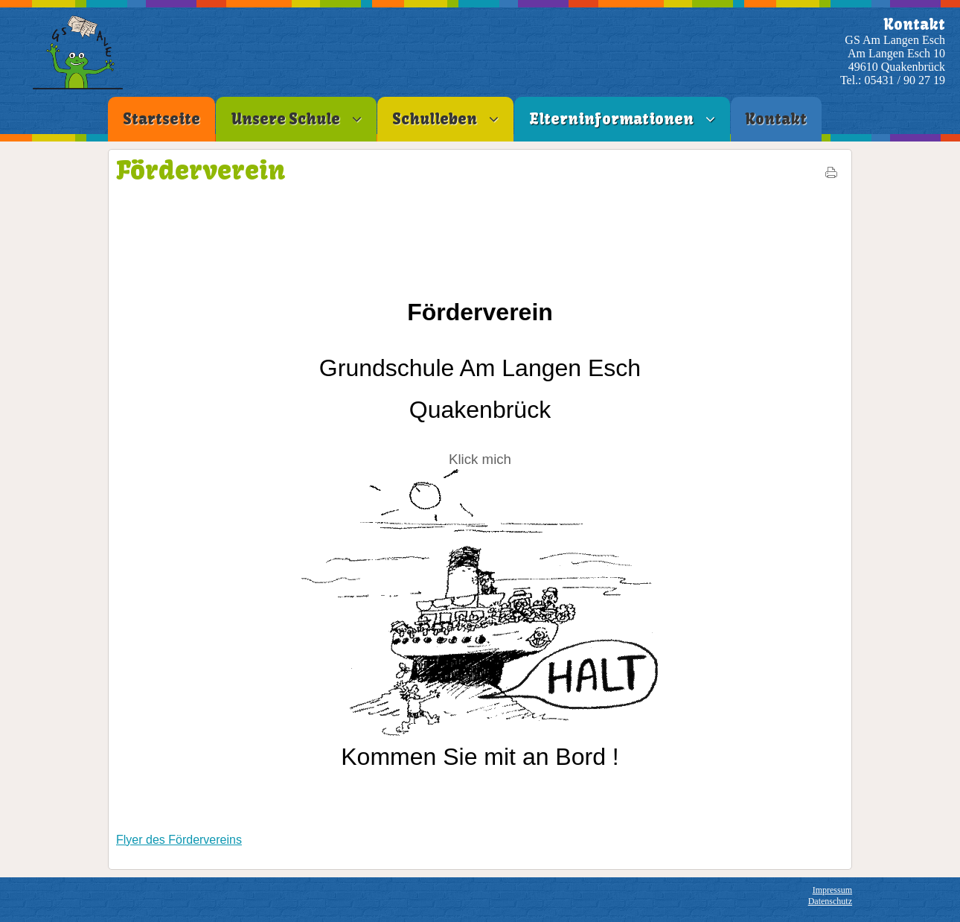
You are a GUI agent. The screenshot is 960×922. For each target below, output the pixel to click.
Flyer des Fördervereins (179, 839)
